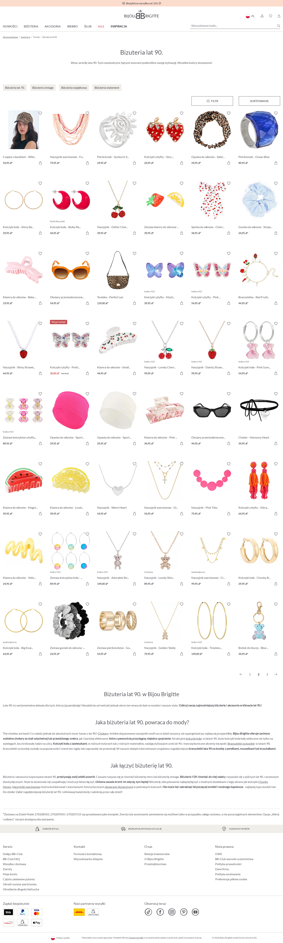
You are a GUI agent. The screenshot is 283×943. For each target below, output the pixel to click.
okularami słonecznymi (119, 786)
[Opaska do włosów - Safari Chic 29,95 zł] (212, 138)
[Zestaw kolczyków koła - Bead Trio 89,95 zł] (71, 559)
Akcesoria (53, 26)
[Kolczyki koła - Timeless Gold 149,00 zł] (212, 629)
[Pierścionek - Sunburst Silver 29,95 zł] (118, 138)
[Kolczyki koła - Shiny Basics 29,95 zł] (24, 208)
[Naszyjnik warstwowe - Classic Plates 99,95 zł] (212, 559)
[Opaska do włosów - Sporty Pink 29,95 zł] (71, 419)
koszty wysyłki (136, 937)
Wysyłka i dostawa (14, 864)
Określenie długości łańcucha (21, 889)
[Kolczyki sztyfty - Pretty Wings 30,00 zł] (71, 349)
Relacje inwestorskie (157, 854)
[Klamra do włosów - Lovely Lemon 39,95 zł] (71, 489)
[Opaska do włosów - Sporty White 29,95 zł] (118, 419)
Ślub (88, 26)
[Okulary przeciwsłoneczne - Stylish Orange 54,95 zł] (71, 279)
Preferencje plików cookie (231, 879)
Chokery (103, 733)
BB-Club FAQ (11, 859)
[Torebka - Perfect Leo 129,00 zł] (118, 279)
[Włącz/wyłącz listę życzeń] (40, 113)
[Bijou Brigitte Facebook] (160, 912)
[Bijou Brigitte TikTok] (148, 912)
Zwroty (7, 869)
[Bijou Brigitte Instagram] (172, 912)
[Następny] (275, 674)
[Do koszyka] (40, 162)
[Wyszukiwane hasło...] (235, 25)
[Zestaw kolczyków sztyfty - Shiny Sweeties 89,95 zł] (24, 419)
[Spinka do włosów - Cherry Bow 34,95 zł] (212, 208)
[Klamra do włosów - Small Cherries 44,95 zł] (118, 349)
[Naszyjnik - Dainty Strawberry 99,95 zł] (212, 349)
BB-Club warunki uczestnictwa (234, 859)
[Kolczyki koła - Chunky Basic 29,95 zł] (259, 559)
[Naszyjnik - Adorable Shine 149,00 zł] (118, 559)
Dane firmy (222, 869)
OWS (218, 854)
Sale (101, 26)
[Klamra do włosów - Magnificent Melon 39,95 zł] (24, 489)
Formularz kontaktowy (88, 854)
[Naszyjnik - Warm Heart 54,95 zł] (118, 489)
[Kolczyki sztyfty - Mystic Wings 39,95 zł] (165, 279)
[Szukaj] (278, 25)
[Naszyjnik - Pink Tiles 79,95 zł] (212, 489)
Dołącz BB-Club (13, 854)
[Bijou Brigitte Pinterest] (184, 912)
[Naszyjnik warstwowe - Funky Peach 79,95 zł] (71, 138)
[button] (262, 16)
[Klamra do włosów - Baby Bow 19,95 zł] (24, 279)
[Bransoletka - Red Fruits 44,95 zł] (259, 279)
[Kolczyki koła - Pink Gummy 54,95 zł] (259, 349)
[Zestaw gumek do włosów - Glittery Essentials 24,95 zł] (71, 629)
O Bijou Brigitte (154, 859)
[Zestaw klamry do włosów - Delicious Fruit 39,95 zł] (165, 208)
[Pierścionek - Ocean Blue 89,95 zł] (259, 138)
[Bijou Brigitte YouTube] (195, 912)
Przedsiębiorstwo (155, 864)
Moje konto (10, 874)
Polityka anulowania (227, 874)
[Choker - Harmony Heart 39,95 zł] (259, 419)
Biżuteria (31, 26)
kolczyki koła (194, 738)
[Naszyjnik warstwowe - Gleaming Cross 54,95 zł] (165, 489)
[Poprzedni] (241, 674)
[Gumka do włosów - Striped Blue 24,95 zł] (259, 208)
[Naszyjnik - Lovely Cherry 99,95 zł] (165, 349)
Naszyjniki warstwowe (26, 786)
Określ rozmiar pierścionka (19, 884)
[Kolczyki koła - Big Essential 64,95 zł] (24, 629)
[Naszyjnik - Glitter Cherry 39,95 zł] (118, 208)
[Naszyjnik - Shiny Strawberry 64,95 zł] (24, 349)
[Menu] (212, 101)
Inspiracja (119, 26)
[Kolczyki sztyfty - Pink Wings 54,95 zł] (212, 279)
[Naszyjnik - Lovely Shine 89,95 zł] (165, 559)
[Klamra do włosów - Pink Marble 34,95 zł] (165, 419)
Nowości (10, 26)
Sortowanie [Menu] (259, 101)
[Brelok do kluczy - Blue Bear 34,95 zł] (259, 629)
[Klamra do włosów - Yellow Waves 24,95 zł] (24, 559)
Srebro (72, 26)
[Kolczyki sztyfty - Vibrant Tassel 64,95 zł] (259, 489)
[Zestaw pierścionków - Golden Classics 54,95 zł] (118, 629)
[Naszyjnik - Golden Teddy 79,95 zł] (165, 629)
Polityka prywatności (228, 864)
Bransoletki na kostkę (241, 743)
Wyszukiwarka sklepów (88, 859)
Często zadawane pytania (19, 879)
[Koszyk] (279, 16)
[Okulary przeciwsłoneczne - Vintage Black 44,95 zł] (212, 419)
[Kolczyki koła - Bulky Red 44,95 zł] (71, 208)
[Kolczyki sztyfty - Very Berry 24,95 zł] (165, 138)
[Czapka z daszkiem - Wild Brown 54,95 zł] (24, 138)
